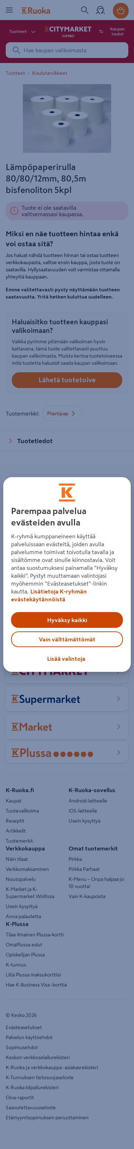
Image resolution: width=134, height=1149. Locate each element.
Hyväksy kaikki (67, 620)
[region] (66, 574)
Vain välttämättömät (67, 639)
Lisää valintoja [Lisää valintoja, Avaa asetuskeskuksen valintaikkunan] (66, 658)
